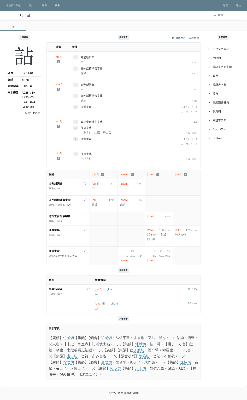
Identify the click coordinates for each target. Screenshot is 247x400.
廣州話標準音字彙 (92, 68)
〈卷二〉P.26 (190, 143)
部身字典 (86, 127)
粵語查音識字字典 (92, 121)
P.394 (194, 289)
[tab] (13, 26)
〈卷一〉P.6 (190, 107)
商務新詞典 (87, 57)
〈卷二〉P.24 (190, 111)
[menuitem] (223, 49)
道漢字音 (86, 107)
